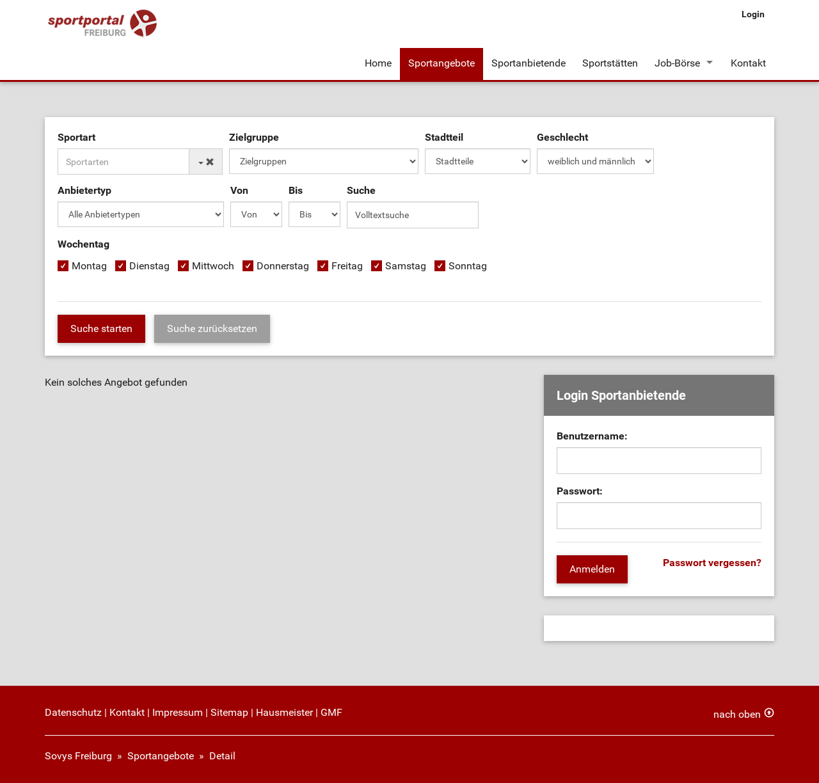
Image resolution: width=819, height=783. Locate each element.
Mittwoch (213, 266)
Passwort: (580, 491)
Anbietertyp (84, 190)
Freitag (347, 266)
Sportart (76, 137)
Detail (222, 756)
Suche (361, 190)
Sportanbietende (528, 63)
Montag (89, 266)
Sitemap (229, 712)
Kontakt (748, 63)
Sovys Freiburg (78, 756)
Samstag (405, 266)
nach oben (737, 714)
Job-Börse (677, 63)
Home (378, 63)
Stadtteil (444, 137)
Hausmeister (284, 712)
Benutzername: (592, 436)
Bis (296, 190)
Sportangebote (441, 63)
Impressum (177, 712)
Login (753, 14)
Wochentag (83, 244)
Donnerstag (283, 266)
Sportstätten (610, 63)
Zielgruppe (254, 137)
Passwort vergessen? (712, 563)
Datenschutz (73, 712)
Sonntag (468, 266)
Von (239, 190)
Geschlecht (562, 137)
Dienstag (149, 266)
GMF (331, 712)
